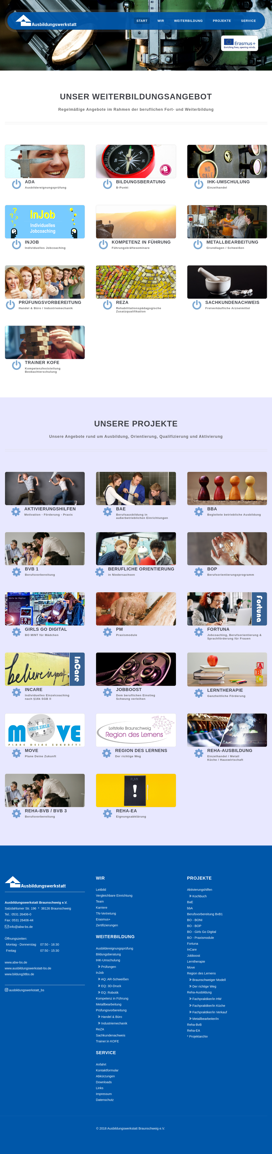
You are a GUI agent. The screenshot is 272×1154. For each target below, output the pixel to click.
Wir (161, 21)
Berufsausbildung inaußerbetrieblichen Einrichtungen (142, 516)
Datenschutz (105, 1100)
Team (100, 901)
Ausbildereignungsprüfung (114, 948)
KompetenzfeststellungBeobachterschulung (43, 370)
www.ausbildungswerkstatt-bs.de (28, 968)
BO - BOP (194, 926)
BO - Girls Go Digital (201, 932)
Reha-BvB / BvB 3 (46, 810)
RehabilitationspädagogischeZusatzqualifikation (138, 310)
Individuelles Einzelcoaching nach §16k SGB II (47, 697)
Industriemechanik (114, 1023)
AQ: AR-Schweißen (115, 979)
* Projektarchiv (197, 1036)
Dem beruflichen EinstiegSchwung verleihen (135, 697)
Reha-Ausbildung (230, 750)
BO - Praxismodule (200, 937)
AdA (30, 181)
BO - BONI (194, 920)
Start (142, 21)
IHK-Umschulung (228, 181)
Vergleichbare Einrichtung (114, 895)
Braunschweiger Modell (209, 980)
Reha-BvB (194, 1024)
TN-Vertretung (106, 913)
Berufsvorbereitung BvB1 (205, 914)
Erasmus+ (103, 919)
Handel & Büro (111, 1017)
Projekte (222, 21)
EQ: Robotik (110, 992)
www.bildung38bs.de (19, 974)
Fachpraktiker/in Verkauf (209, 1012)
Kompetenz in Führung (141, 242)
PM (119, 629)
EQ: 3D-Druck (111, 986)
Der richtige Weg (204, 986)
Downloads (104, 1082)
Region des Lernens (141, 750)
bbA (212, 508)
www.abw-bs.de (16, 962)
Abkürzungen (105, 1076)
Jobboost (129, 689)
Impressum (104, 1094)
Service (248, 21)
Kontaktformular (107, 1070)
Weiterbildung (188, 21)
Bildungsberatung (141, 181)
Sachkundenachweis (232, 302)
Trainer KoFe (42, 362)
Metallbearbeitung (232, 242)
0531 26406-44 (22, 920)
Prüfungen (108, 967)
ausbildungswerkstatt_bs (26, 990)
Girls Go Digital (46, 629)
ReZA (122, 302)
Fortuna (218, 629)
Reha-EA (126, 810)
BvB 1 (32, 569)
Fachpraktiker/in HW (206, 999)
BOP (212, 569)
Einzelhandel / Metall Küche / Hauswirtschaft (225, 758)
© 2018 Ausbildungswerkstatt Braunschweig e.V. (130, 1128)
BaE (121, 508)
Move (31, 750)
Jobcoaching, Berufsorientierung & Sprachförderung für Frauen (234, 636)
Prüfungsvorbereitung (50, 302)
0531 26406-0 (21, 914)
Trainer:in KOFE (107, 1041)
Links (99, 1088)
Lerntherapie (225, 690)
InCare (34, 689)
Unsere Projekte (136, 423)
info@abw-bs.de (21, 927)
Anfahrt (101, 1064)
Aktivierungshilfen (50, 508)
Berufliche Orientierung (141, 569)
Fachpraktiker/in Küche (208, 1005)
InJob (32, 242)
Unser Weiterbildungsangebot (136, 96)
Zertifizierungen (107, 925)
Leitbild (101, 889)
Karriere (101, 907)
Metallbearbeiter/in (205, 1019)
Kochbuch (199, 896)
